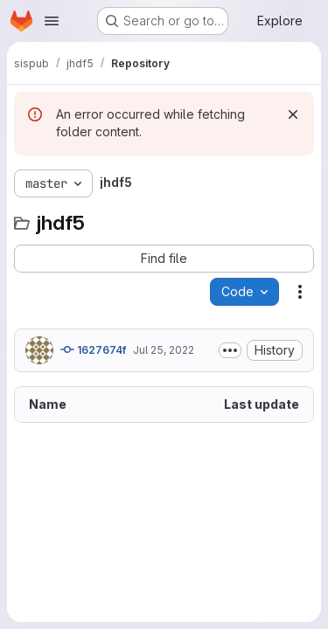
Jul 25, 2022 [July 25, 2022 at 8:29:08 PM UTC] (163, 349)
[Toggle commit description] (230, 350)
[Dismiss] (293, 114)
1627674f (93, 349)
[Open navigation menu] (52, 21)
